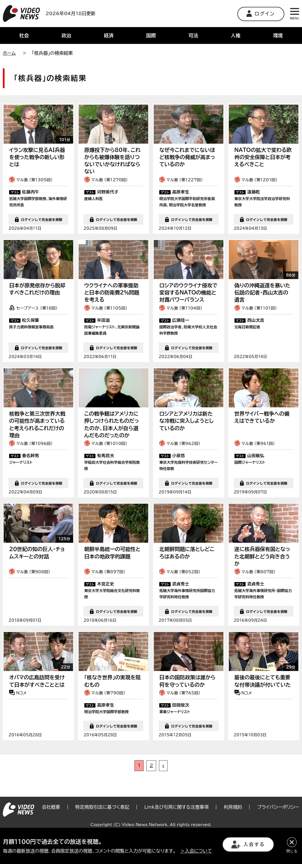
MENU (294, 14)
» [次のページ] (163, 785)
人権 (235, 35)
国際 (151, 35)
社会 (24, 35)
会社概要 (51, 827)
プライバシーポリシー (278, 827)
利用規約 (233, 827)
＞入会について (196, 851)
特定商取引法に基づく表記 (102, 827)
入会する (248, 844)
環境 (278, 35)
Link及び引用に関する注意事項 (176, 827)
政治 (66, 35)
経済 (108, 35)
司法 (193, 35)
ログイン (260, 13)
